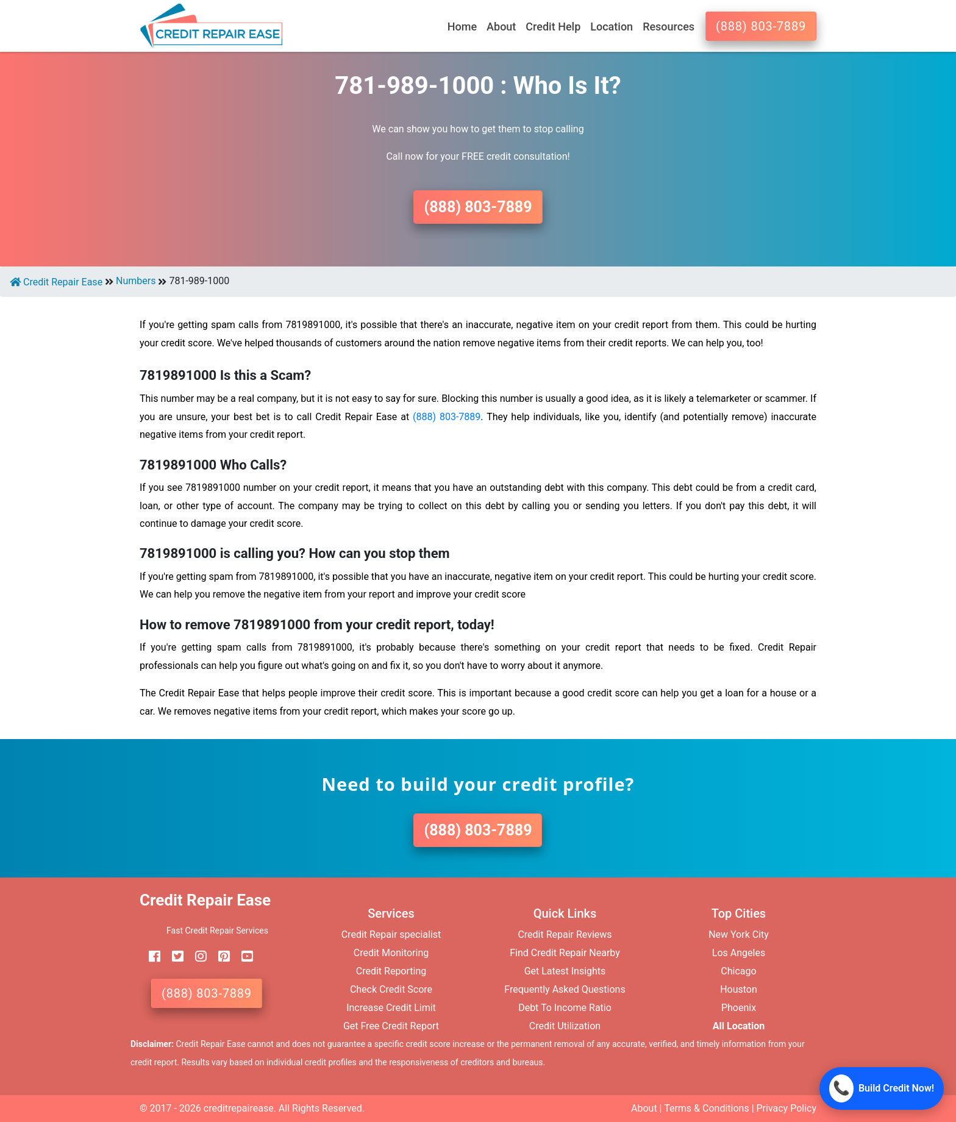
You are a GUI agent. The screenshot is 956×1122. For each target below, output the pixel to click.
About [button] (501, 26)
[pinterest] (219, 956)
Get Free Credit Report (391, 1026)
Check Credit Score (391, 989)
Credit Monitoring (391, 953)
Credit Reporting (391, 971)
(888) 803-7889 (761, 26)
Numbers (135, 281)
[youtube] (242, 956)
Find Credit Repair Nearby (565, 953)
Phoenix (738, 1007)
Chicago (738, 971)
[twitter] (173, 956)
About (644, 1108)
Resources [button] (668, 26)
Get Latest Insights (565, 971)
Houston (738, 989)
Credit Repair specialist (391, 934)
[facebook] (150, 956)
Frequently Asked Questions (564, 989)
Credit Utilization (565, 1026)
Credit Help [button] (553, 26)
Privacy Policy (787, 1108)
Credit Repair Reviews (565, 934)
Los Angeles (738, 953)
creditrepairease (239, 1108)
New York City (738, 934)
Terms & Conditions (706, 1108)
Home (462, 26)
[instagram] (196, 956)
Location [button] (611, 26)
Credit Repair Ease (56, 282)
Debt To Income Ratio (565, 1007)
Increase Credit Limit (391, 1007)
